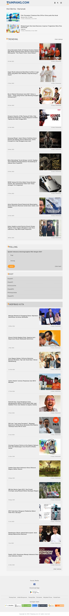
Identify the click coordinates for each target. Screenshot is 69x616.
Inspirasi (23, 29)
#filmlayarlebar (12, 292)
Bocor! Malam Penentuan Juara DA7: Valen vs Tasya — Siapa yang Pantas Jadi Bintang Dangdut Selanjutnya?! (23, 95)
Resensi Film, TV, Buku (26, 17)
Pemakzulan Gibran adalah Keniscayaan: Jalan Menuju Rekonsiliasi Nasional (22, 533)
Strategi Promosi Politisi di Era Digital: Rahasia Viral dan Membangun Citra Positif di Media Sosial (23, 447)
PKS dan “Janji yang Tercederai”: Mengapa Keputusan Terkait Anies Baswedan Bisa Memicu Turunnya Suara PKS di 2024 (23, 425)
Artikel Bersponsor (22, 597)
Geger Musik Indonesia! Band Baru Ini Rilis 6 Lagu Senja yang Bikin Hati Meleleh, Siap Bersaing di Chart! (23, 73)
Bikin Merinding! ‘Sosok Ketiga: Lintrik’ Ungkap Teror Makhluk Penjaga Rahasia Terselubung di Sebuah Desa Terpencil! (22, 161)
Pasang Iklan (32, 597)
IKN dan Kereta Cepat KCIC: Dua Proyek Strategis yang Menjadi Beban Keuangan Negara (23, 490)
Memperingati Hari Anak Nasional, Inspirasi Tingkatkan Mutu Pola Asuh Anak (41, 26)
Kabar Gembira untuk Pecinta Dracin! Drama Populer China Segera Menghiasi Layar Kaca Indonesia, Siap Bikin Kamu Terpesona (21, 228)
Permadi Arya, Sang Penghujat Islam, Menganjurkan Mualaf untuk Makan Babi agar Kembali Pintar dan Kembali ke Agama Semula (22, 403)
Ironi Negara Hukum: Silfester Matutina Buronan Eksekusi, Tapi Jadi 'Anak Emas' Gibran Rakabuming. (22, 360)
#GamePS (10, 282)
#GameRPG (11, 289)
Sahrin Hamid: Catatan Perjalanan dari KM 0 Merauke (22, 381)
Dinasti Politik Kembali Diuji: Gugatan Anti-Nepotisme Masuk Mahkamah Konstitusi (22, 338)
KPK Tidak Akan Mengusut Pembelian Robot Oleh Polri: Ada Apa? (22, 511)
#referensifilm (12, 285)
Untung (12, 260)
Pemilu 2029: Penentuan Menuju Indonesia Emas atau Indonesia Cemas (23, 555)
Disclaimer (39, 597)
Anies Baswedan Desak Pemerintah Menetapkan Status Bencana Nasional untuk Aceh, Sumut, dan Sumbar (23, 206)
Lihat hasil (58, 266)
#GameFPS (11, 296)
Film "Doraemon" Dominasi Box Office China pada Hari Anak (39, 15)
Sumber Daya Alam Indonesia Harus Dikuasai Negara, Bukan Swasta (22, 468)
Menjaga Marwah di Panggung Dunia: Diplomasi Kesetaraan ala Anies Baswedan (23, 316)
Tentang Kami (12, 597)
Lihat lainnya (59, 39)
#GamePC (10, 278)
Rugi (11, 255)
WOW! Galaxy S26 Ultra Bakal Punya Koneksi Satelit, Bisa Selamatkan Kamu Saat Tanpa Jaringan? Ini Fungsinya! (22, 183)
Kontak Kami (57, 597)
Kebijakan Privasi (47, 597)
